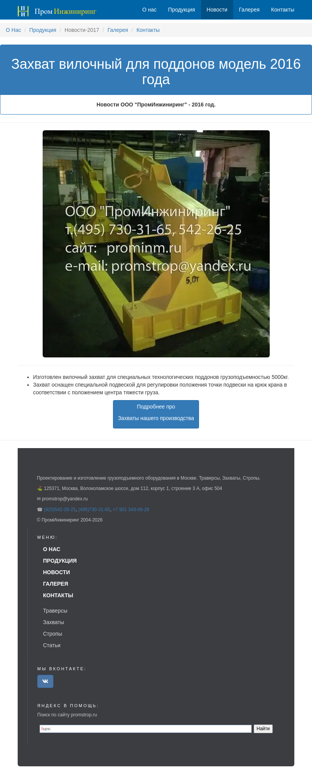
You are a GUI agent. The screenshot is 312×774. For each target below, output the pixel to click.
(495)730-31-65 (94, 509)
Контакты (147, 30)
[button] (45, 681)
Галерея (118, 30)
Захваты (53, 622)
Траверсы (55, 611)
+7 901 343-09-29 (131, 509)
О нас (149, 10)
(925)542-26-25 (60, 509)
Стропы (52, 634)
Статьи (51, 645)
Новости (217, 10)
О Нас (13, 30)
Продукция (42, 30)
